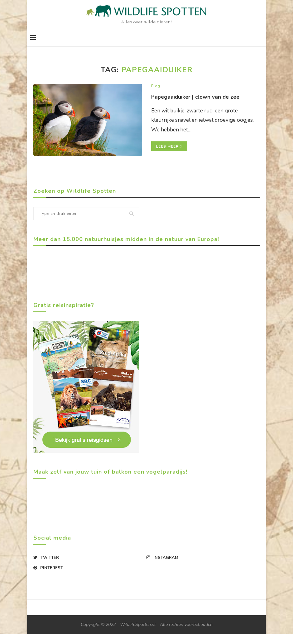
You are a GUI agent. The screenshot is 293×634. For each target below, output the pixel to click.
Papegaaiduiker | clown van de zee (197, 97)
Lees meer (169, 146)
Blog (155, 86)
